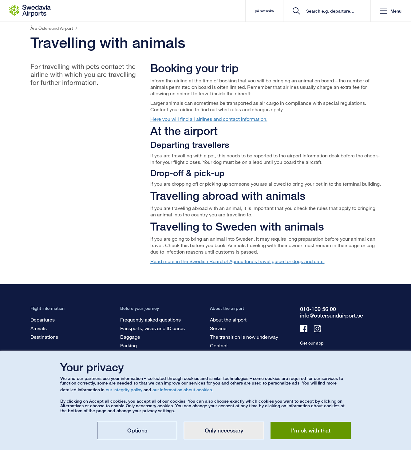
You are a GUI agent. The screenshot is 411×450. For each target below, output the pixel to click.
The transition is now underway (244, 337)
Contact (219, 345)
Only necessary (224, 430)
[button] (390, 11)
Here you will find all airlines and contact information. (208, 119)
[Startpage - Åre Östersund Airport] (30, 11)
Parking (128, 345)
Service (218, 328)
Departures (42, 319)
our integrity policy (124, 389)
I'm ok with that (310, 430)
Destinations (44, 337)
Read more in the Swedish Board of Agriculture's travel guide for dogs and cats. (237, 261)
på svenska (264, 11)
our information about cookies (182, 389)
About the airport (228, 319)
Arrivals (38, 328)
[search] (329, 10)
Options (137, 430)
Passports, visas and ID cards (152, 328)
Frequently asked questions (150, 319)
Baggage (130, 337)
